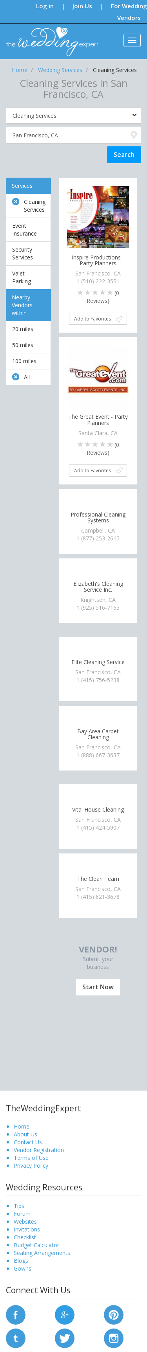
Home (21, 1126)
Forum (22, 1213)
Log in (45, 6)
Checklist (25, 1237)
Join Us (82, 6)
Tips (19, 1206)
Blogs (21, 1260)
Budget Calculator (36, 1245)
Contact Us (28, 1142)
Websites (25, 1221)
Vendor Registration (39, 1150)
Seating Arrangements (42, 1253)
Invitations (27, 1229)
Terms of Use (31, 1157)
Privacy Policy (31, 1165)
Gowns (22, 1268)
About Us (25, 1134)
